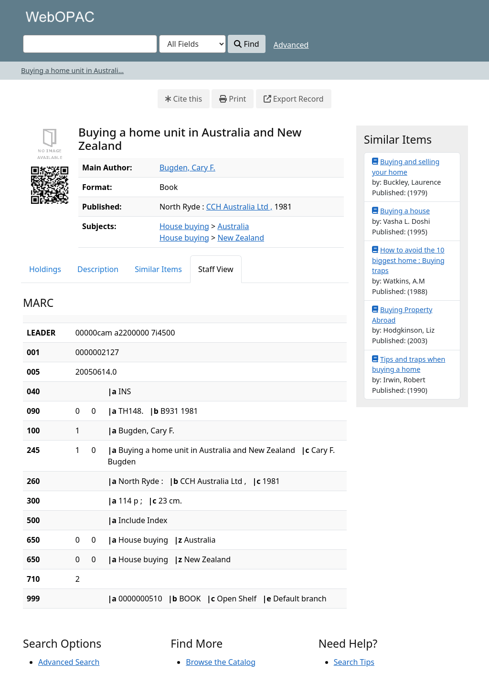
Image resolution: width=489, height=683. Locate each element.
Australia (233, 226)
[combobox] (90, 44)
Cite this (183, 99)
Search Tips (354, 662)
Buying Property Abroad (402, 315)
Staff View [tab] (216, 269)
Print (232, 99)
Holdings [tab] (45, 269)
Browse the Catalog (220, 662)
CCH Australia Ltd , (239, 206)
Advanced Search (68, 662)
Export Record (294, 99)
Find (246, 44)
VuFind (39, 16)
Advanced (291, 45)
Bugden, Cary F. (187, 167)
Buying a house (401, 210)
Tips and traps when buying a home (408, 364)
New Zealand (240, 237)
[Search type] (192, 44)
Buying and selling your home (405, 167)
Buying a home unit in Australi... (72, 70)
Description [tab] (97, 269)
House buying (184, 226)
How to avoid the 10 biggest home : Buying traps (408, 260)
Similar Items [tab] (158, 269)
